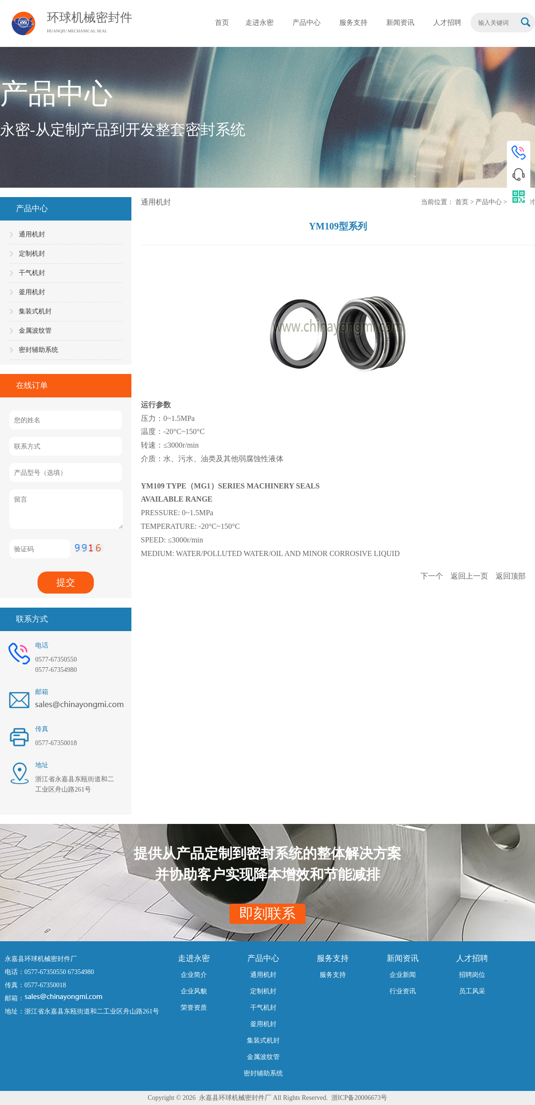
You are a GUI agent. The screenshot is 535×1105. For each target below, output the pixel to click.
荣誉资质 (194, 1007)
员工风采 (472, 991)
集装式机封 (35, 311)
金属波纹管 (35, 330)
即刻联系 (267, 913)
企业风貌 (194, 991)
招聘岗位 (472, 974)
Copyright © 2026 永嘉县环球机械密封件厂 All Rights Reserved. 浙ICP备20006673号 (268, 1097)
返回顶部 (511, 576)
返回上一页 (470, 576)
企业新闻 (403, 974)
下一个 (432, 576)
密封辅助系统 (38, 349)
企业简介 (194, 974)
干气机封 (32, 272)
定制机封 (32, 253)
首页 (462, 202)
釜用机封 (32, 292)
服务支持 (333, 974)
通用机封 (32, 234)
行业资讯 (403, 991)
